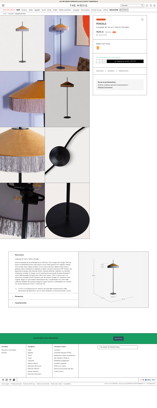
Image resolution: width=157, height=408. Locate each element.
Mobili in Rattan (33, 363)
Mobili (55, 10)
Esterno (24, 10)
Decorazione (85, 10)
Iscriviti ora (118, 338)
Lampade (76, 10)
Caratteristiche (123, 71)
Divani (49, 10)
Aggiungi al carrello (125, 61)
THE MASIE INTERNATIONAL (109, 347)
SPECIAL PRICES (33, 369)
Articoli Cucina (96, 10)
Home (5, 13)
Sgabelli (37, 10)
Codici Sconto (58, 371)
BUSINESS (124, 10)
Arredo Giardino (33, 371)
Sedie (31, 10)
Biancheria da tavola (34, 366)
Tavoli (43, 10)
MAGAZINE (114, 10)
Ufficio (105, 10)
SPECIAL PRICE (9, 10)
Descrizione (100, 71)
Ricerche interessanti (34, 374)
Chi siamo (5, 347)
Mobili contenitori (65, 10)
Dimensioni (111, 71)
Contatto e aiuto (60, 347)
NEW (18, 10)
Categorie (31, 347)
